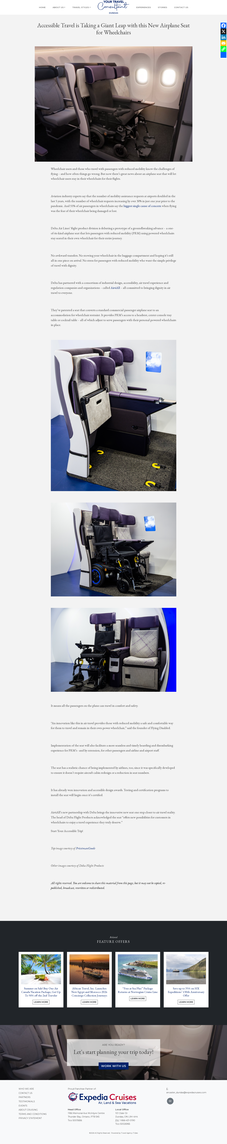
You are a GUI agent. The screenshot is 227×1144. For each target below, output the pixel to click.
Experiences (143, 7)
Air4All (115, 288)
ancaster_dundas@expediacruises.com (186, 1092)
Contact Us (181, 7)
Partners (24, 1097)
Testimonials (27, 1101)
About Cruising (28, 1110)
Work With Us (113, 1066)
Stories (162, 7)
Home (42, 7)
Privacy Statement (30, 1118)
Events (23, 1105)
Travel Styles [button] (80, 7)
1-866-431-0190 (127, 1120)
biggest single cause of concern (142, 206)
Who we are (26, 1089)
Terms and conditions (33, 1114)
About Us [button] (58, 7)
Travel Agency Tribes (129, 1133)
